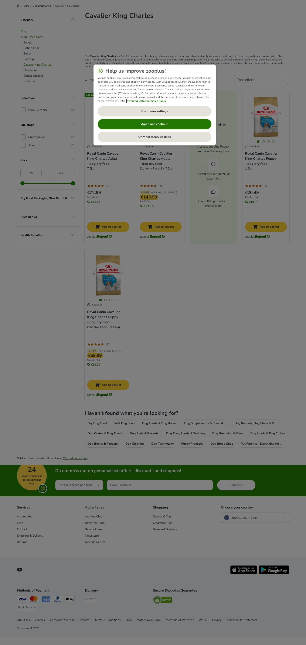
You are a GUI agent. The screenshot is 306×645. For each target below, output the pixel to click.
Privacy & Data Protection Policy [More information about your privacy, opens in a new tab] (146, 101)
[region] (155, 105)
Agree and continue (154, 124)
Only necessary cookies (154, 137)
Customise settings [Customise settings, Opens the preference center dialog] (154, 111)
